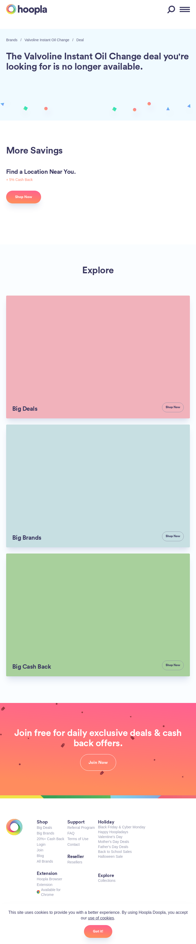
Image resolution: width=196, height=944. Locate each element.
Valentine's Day (110, 837)
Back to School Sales (115, 852)
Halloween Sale (110, 856)
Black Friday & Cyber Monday (121, 827)
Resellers (74, 862)
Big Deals (44, 828)
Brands (11, 40)
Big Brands (45, 833)
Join (40, 850)
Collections (106, 880)
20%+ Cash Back (50, 839)
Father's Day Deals (113, 847)
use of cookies (101, 918)
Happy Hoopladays (113, 832)
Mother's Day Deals (113, 842)
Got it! (98, 931)
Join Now (98, 762)
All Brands (45, 861)
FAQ (71, 833)
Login (41, 844)
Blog (40, 856)
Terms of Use (77, 839)
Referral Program (81, 828)
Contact (73, 844)
